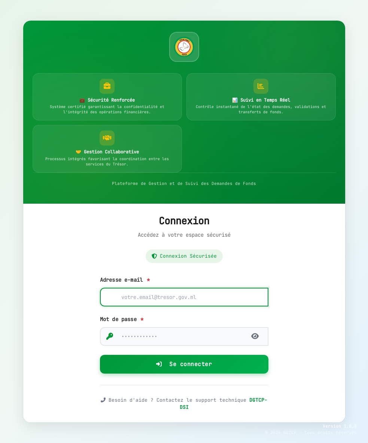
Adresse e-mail (125, 279)
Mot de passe (122, 319)
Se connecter (184, 364)
